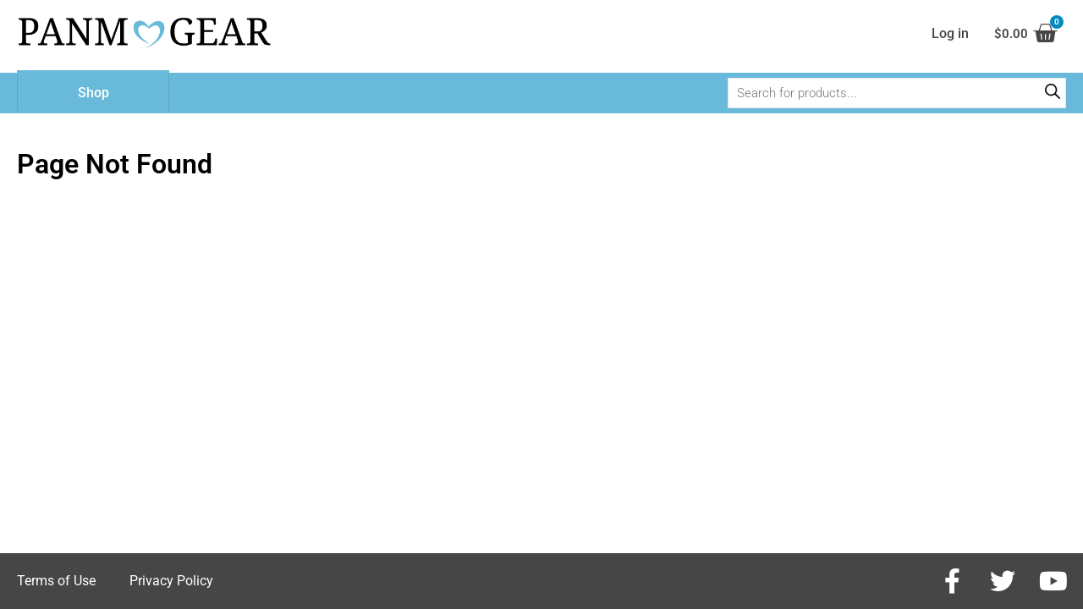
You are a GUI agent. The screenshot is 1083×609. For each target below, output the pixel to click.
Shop (93, 97)
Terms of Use (56, 581)
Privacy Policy (171, 581)
